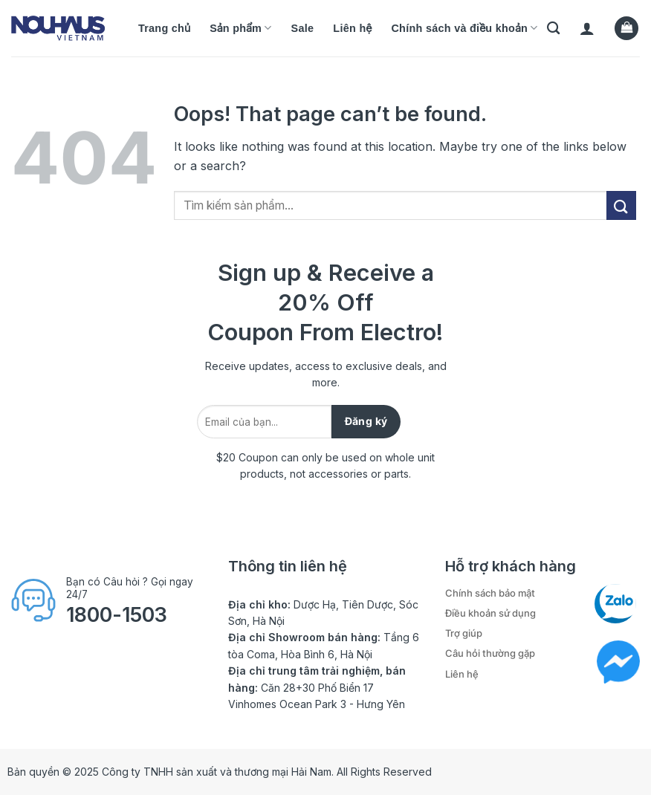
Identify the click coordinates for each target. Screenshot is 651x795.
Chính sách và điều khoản (464, 28)
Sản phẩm (240, 28)
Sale (302, 28)
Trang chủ (164, 28)
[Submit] (621, 205)
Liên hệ (352, 28)
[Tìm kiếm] (553, 28)
